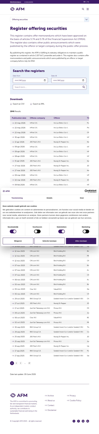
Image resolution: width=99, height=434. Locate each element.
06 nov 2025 (20, 282)
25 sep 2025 (20, 340)
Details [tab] (49, 198)
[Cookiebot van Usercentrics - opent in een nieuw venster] (86, 191)
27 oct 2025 (19, 306)
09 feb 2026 (20, 186)
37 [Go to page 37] (29, 367)
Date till (54, 76)
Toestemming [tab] (17, 198)
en (84, 2)
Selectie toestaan (49, 241)
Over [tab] (82, 198)
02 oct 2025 (20, 326)
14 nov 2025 (20, 248)
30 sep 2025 (20, 330)
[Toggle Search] (83, 9)
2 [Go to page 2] (16, 367)
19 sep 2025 (20, 350)
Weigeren (18, 241)
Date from (16, 76)
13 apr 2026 (19, 142)
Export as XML (38, 104)
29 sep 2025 (20, 335)
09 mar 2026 (20, 176)
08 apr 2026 (20, 157)
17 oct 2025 (19, 311)
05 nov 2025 (20, 287)
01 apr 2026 (19, 161)
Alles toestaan (81, 241)
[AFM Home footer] (24, 399)
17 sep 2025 (19, 355)
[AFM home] (17, 9)
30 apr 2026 (20, 137)
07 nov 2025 (20, 268)
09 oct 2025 (20, 316)
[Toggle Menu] (87, 9)
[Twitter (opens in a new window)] (74, 425)
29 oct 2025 (20, 302)
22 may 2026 (20, 123)
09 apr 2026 (20, 147)
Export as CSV (18, 104)
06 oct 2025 (20, 321)
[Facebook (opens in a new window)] (78, 425)
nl (88, 2)
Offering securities (20, 19)
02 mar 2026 (20, 181)
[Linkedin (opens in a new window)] (83, 425)
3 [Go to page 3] (20, 367)
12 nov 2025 (20, 253)
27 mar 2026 (20, 166)
